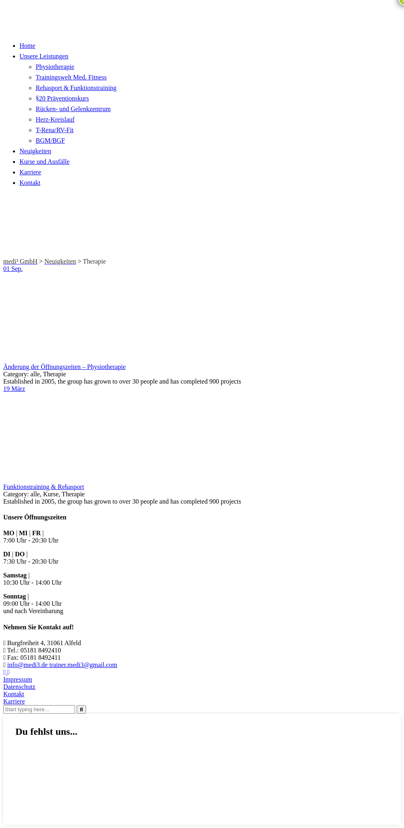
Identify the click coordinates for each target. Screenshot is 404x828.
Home (27, 45)
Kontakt (30, 182)
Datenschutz (19, 686)
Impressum (17, 679)
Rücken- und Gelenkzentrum (73, 108)
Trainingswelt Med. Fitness (71, 77)
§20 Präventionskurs (62, 98)
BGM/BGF (50, 140)
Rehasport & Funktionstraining (76, 87)
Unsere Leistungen (43, 56)
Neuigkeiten (35, 151)
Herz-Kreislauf (55, 119)
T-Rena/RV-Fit (55, 130)
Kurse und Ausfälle (44, 161)
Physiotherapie (55, 66)
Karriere (30, 172)
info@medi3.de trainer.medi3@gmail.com (62, 664)
